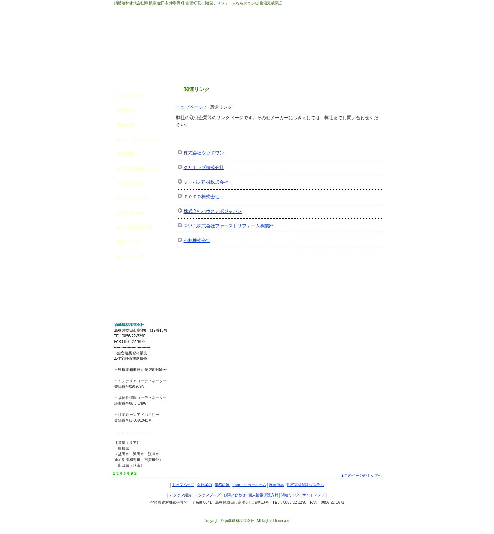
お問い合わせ (130, 212)
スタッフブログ (132, 198)
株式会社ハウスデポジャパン (213, 211)
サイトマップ (130, 256)
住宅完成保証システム (139, 169)
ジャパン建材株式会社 (206, 182)
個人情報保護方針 (135, 227)
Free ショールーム (137, 139)
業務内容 (126, 125)
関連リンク (128, 242)
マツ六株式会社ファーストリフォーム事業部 (228, 226)
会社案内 (126, 110)
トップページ (189, 107)
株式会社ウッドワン (204, 153)
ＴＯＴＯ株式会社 (201, 196)
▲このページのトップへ (361, 475)
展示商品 (126, 154)
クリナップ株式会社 (204, 167)
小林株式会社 (197, 240)
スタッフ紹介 (130, 183)
